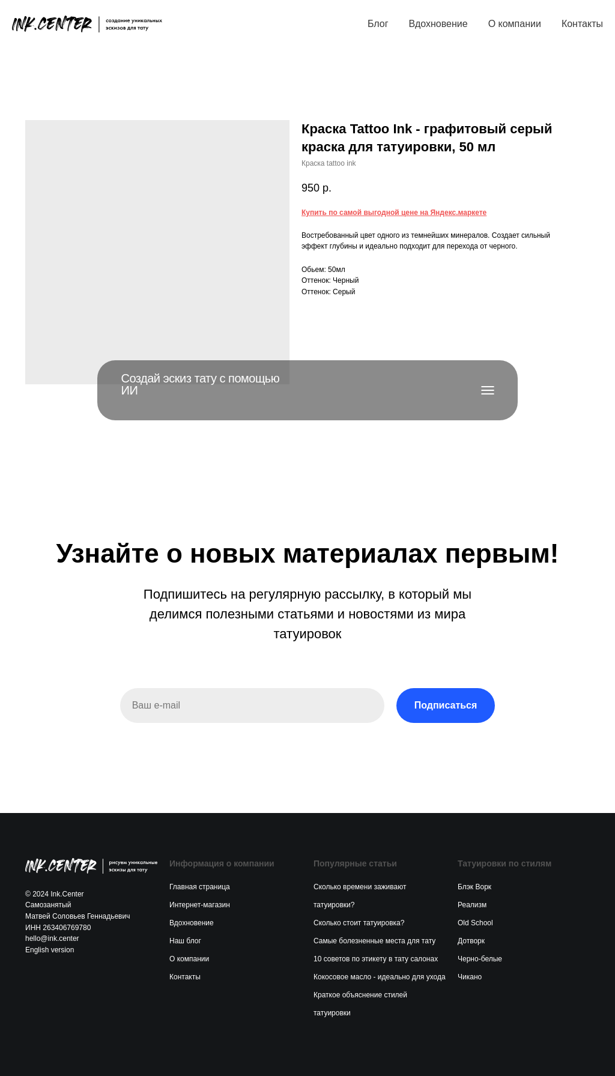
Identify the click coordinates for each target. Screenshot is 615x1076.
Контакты (582, 24)
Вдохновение (437, 24)
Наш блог (185, 941)
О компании (514, 24)
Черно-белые (480, 959)
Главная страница (199, 887)
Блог (378, 24)
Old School (475, 923)
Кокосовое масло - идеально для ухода (380, 977)
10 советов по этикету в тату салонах (376, 959)
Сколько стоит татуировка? (359, 923)
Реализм (472, 905)
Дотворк (471, 941)
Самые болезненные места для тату (374, 941)
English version (49, 950)
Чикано (470, 977)
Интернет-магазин (199, 905)
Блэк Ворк (474, 887)
